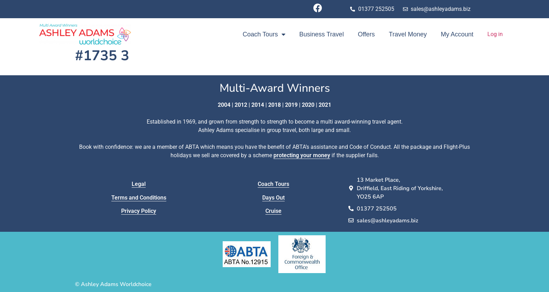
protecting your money (301, 155)
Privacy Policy (138, 211)
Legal (139, 184)
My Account (457, 34)
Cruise (273, 211)
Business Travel (321, 34)
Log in (495, 34)
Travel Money (408, 34)
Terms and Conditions (138, 197)
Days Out (273, 197)
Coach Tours (264, 34)
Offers (366, 34)
